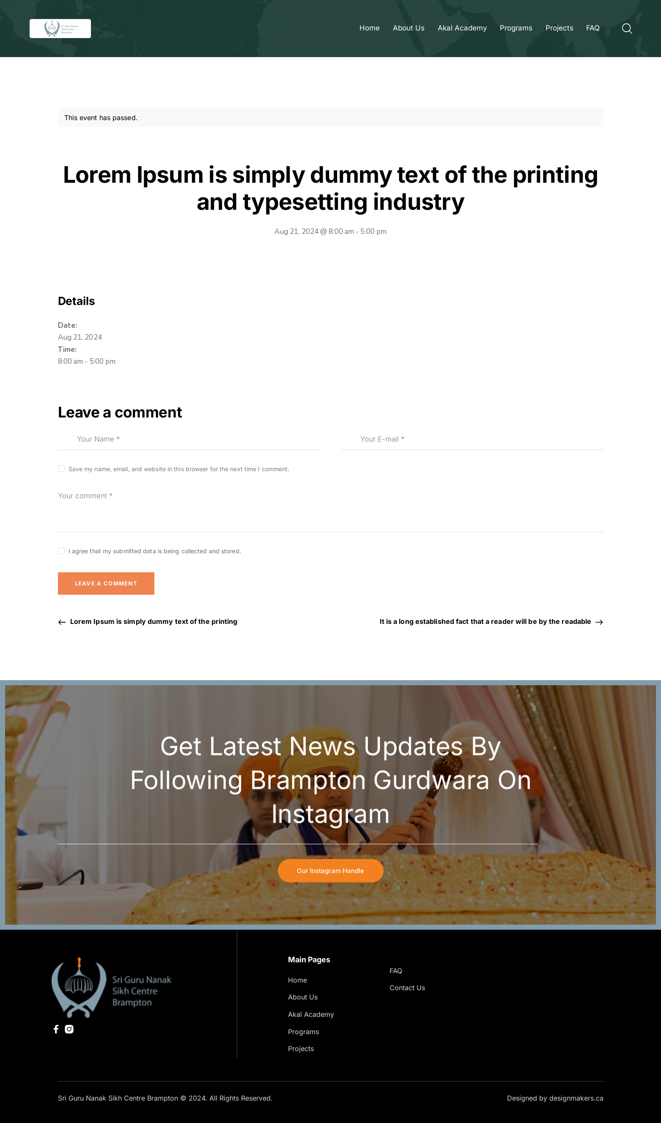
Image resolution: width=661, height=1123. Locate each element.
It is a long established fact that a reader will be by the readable (486, 621)
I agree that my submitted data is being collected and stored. (155, 551)
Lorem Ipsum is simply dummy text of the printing (153, 621)
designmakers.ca (576, 1098)
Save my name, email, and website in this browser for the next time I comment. (179, 468)
